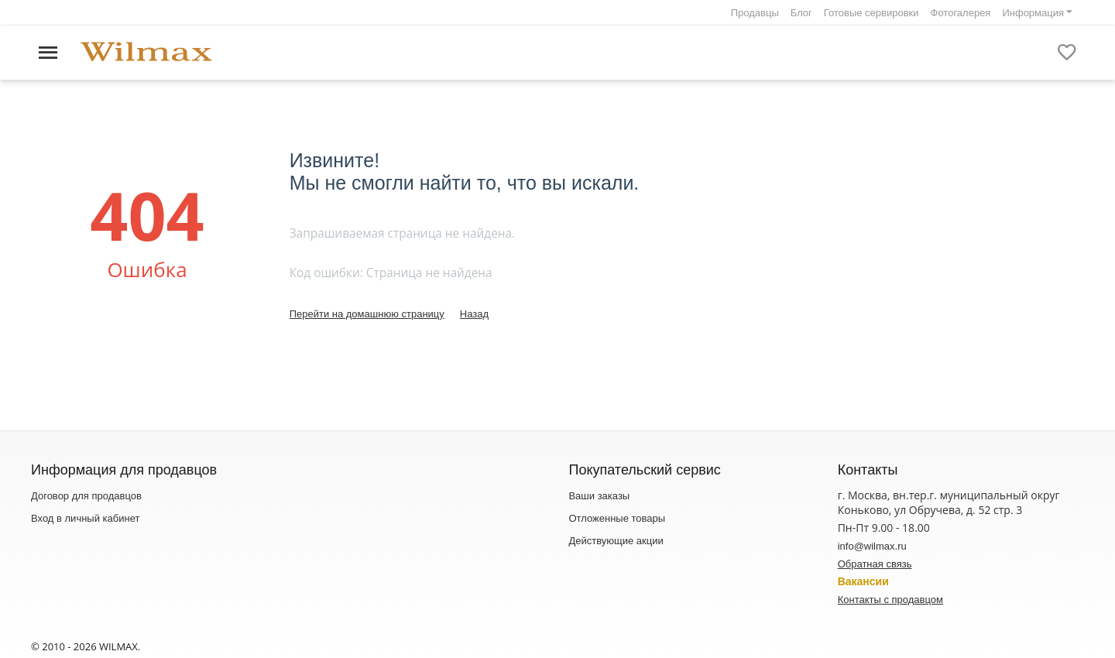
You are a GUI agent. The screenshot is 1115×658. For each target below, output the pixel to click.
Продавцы (755, 13)
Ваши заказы (599, 496)
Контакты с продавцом (890, 599)
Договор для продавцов (86, 496)
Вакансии (863, 581)
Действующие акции (615, 541)
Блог (801, 13)
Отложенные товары (616, 518)
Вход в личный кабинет (85, 518)
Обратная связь (875, 564)
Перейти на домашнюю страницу (367, 314)
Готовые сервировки (871, 13)
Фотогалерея (961, 13)
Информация (1033, 13)
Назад (474, 314)
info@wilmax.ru (872, 546)
